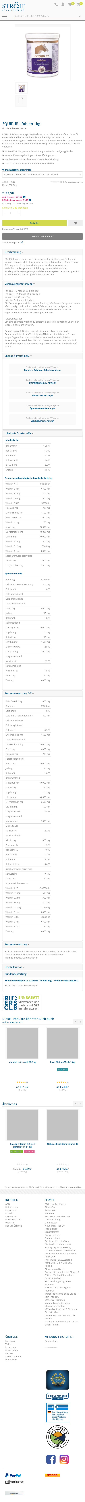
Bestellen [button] (34, 223)
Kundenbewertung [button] (17, 974)
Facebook (10, 1341)
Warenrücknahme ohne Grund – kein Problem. (61, 1295)
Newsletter (11, 1216)
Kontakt (9, 1213)
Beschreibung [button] (14, 252)
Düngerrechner (53, 1235)
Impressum (11, 1210)
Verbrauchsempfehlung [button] (20, 283)
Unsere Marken (13, 1219)
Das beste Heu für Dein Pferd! (60, 1250)
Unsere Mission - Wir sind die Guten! (60, 1317)
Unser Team (11, 1350)
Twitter (9, 1344)
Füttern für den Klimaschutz (59, 1275)
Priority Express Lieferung (58, 1247)
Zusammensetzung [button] (17, 944)
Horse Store (11, 1359)
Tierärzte (49, 1213)
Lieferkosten (51, 1222)
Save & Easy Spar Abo (12, 242)
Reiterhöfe (50, 1210)
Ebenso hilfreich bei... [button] (18, 356)
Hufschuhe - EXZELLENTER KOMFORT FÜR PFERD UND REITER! (58, 1262)
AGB (7, 1204)
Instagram (10, 1347)
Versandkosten (46, 1187)
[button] (63, 4)
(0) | (57, 182)
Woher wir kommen (55, 1299)
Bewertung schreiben (73, 182)
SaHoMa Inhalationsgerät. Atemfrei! (58, 1289)
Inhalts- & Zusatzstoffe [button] (19, 433)
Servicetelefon (52, 1231)
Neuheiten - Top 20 (55, 1225)
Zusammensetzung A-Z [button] (19, 693)
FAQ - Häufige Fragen (55, 1204)
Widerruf (10, 1222)
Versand (29, 203)
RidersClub (50, 1207)
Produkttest (51, 1228)
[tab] (42, 252)
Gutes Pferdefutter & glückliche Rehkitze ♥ (61, 1255)
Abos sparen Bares (54, 1269)
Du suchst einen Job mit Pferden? (62, 1272)
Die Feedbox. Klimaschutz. (58, 1244)
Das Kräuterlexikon (54, 1278)
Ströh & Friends (13, 1356)
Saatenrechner (52, 1238)
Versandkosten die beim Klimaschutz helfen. (57, 1305)
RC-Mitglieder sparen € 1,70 (16, 200)
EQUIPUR (13, 185)
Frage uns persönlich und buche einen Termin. (61, 1323)
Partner (9, 1353)
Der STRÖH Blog (13, 1225)
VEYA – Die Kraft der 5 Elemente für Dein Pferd (61, 1311)
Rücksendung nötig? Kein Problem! (58, 1283)
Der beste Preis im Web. (57, 1241)
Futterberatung (52, 1219)
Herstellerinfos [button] (15, 967)
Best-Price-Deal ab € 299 (57, 1216)
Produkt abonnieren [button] (42, 236)
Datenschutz (11, 1207)
